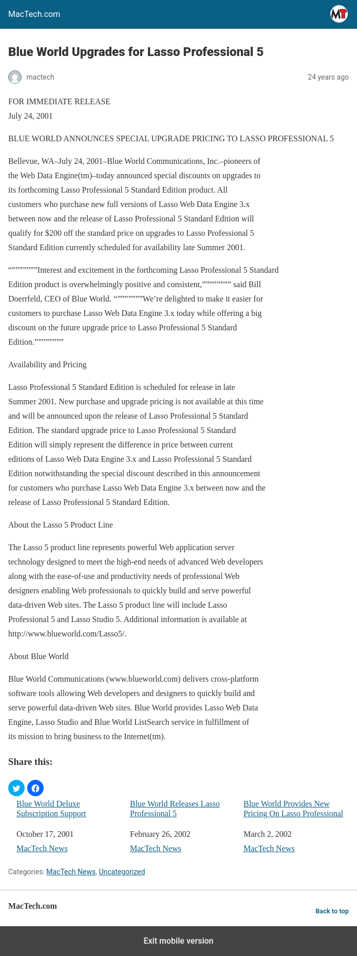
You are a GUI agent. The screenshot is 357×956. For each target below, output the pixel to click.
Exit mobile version (178, 941)
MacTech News (42, 848)
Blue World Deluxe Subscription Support (51, 808)
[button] (16, 788)
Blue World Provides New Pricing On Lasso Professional (293, 808)
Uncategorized (122, 872)
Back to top (332, 911)
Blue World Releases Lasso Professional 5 (175, 808)
